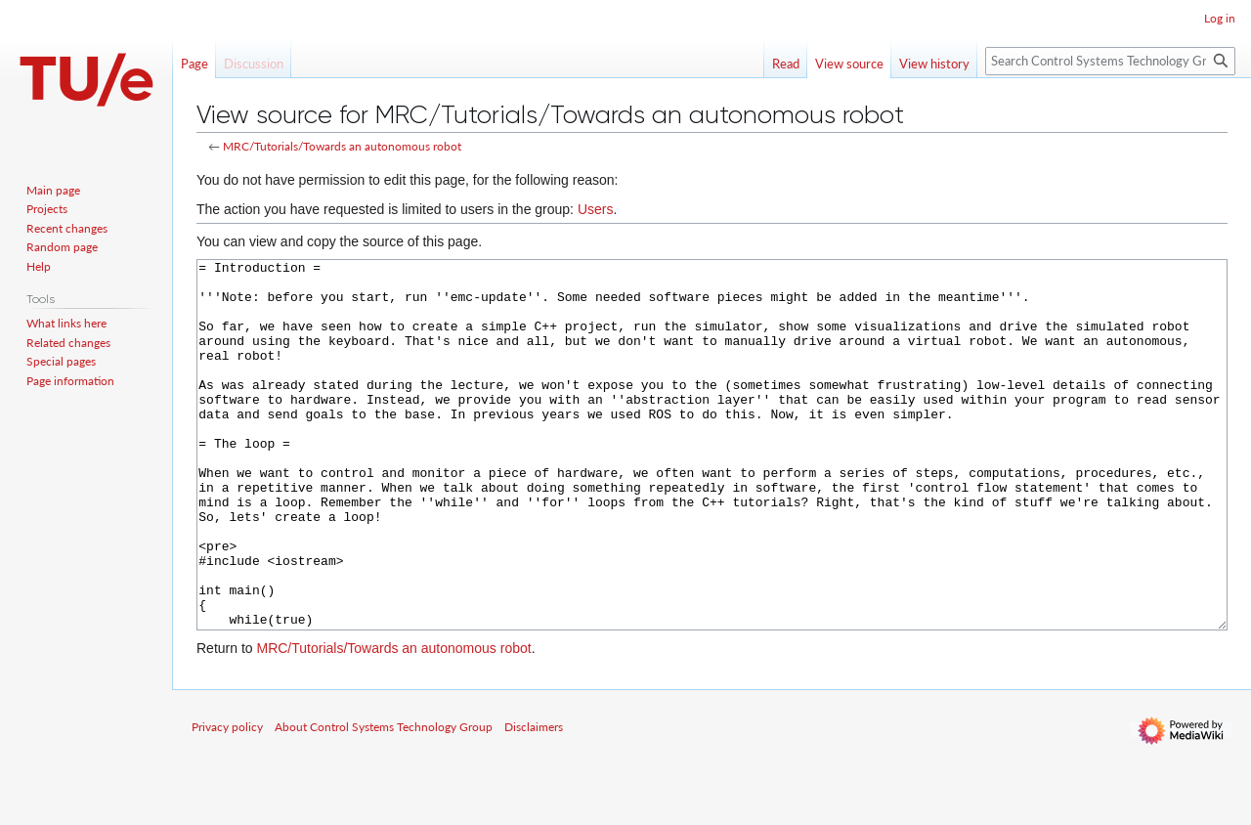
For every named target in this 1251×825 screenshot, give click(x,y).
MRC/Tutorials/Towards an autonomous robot (342, 146)
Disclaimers (533, 800)
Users (596, 209)
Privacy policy (227, 800)
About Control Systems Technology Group (384, 800)
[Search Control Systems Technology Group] (1110, 61)
